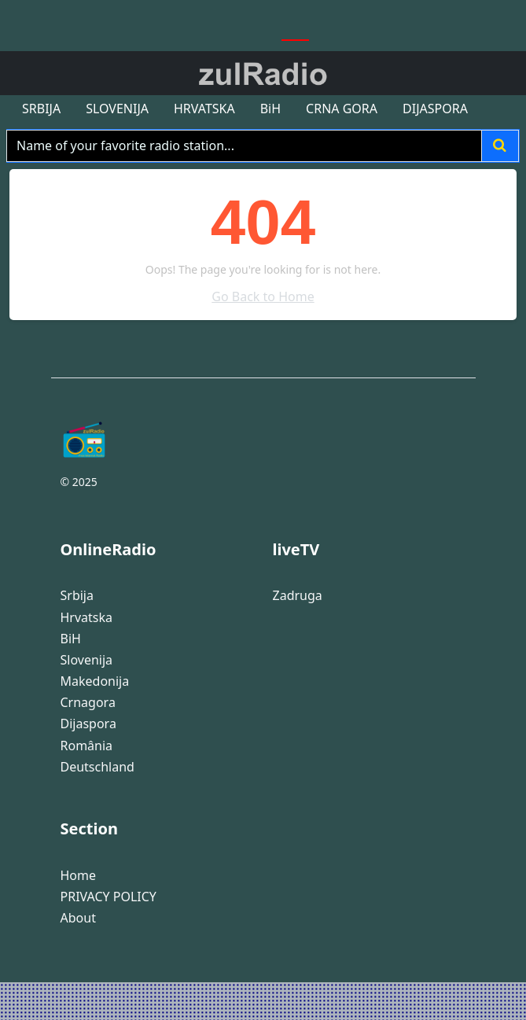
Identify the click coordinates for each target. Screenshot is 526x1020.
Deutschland (97, 767)
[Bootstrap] (157, 439)
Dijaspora (88, 723)
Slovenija (87, 660)
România (87, 745)
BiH (71, 639)
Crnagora (88, 702)
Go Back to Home (263, 296)
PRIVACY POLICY (108, 896)
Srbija (77, 595)
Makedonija (95, 681)
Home (79, 875)
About (78, 918)
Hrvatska (87, 617)
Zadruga (297, 595)
